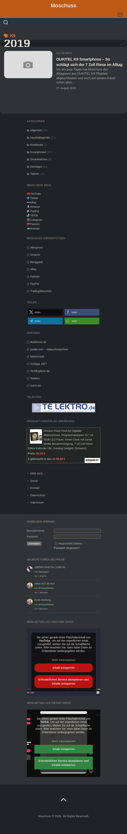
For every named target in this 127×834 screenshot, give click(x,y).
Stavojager (43, 572)
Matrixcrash (37, 356)
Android (34, 228)
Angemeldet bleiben (70, 543)
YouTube (35, 193)
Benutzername (35, 530)
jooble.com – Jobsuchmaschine (49, 349)
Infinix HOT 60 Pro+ (45, 583)
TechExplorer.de (40, 371)
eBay (33, 202)
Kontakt (34, 487)
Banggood (36, 262)
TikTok (34, 215)
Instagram (36, 219)
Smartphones (38, 152)
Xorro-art (35, 385)
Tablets (34, 173)
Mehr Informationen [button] (63, 660)
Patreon (35, 224)
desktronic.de (38, 342)
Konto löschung (43, 600)
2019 (17, 43)
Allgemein (64, 53)
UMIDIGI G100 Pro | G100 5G (50, 567)
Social (34, 480)
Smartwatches (39, 159)
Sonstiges (36, 166)
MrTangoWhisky (46, 588)
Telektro (35, 378)
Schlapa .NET (38, 363)
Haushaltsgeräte (40, 137)
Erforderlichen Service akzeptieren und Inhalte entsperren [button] (63, 681)
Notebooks (36, 144)
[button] (45, 312)
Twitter (34, 198)
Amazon (35, 206)
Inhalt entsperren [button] (64, 667)
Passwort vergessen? (67, 547)
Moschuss (63, 6)
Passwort (32, 536)
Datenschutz (37, 495)
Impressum (37, 502)
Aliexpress (36, 247)
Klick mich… (37, 473)
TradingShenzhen (41, 291)
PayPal (34, 211)
